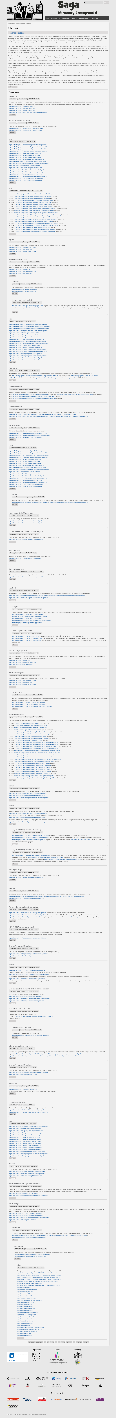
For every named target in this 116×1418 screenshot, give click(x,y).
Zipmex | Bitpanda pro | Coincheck (22, 631)
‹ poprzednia (39, 1342)
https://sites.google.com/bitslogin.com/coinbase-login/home (25, 996)
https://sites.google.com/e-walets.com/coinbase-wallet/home (25, 1147)
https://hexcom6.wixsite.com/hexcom (27, 1331)
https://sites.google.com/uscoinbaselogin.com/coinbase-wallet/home (28, 112)
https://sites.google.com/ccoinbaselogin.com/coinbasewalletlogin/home (28, 598)
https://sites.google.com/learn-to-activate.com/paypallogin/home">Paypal (34, 231)
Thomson (12, 1164)
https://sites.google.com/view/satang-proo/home (22, 271)
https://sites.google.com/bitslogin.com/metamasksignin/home (28, 704)
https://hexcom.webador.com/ (25, 1310)
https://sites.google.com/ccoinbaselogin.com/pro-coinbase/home (67, 595)
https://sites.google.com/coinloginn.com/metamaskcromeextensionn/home (29, 998)
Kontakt (95, 18)
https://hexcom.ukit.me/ (23, 1325)
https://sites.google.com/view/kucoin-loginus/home (23, 1074)
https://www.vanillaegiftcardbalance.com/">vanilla (27, 730)
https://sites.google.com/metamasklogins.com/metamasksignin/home (28, 433)
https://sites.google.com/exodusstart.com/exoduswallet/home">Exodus (33, 200)
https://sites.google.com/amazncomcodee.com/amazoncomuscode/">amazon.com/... (37, 753)
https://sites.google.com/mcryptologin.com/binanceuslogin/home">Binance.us (35, 219)
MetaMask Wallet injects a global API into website (24, 1184)
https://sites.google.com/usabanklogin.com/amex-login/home (28, 839)
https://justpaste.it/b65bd (23, 1287)
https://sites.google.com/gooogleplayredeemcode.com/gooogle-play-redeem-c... (36, 746)
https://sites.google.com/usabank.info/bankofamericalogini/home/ (27, 1171)
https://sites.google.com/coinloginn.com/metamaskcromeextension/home (29, 974)
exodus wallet (13, 1084)
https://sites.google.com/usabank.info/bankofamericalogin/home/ (27, 1173)
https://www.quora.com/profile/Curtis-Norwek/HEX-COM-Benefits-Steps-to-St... (39, 1285)
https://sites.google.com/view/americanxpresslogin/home (30, 1256)
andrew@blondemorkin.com (18, 259)
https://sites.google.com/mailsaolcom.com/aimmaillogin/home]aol (75, 394)
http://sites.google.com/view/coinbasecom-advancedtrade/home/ (29, 616)
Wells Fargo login (14, 550)
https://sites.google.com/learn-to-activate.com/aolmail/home (25, 180)
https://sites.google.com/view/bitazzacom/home (22, 110)
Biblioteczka (84, 18)
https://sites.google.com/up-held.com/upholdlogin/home (24, 165)
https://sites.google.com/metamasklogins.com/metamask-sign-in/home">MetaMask (35, 376)
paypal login (15, 281)
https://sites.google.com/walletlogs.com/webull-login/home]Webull (30, 394)
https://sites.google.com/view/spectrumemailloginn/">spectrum (31, 738)
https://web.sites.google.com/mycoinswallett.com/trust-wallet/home (27, 161)
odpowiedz (12, 114)
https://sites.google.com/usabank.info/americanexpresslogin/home (27, 577)
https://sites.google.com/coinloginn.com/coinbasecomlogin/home (27, 970)
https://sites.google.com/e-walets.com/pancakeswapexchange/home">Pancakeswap (37, 215)
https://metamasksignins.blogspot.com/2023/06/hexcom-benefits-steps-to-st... (38, 1273)
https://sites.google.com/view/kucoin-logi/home (22, 956)
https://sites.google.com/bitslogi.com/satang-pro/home (27, 622)
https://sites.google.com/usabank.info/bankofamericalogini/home (27, 521)
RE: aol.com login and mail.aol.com (19, 120)
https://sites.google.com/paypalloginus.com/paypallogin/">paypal (32, 763)
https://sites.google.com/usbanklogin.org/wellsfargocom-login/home (30, 835)
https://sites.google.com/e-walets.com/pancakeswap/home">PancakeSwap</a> (36, 213)
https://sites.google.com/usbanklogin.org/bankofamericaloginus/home (65, 896)
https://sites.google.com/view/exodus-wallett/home (23, 1089)
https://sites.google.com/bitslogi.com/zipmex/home (26, 636)
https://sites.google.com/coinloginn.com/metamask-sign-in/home (27, 979)
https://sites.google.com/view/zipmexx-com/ (21, 273)
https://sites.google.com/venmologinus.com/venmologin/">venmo (32, 767)
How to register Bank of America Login (21, 513)
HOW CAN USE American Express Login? (21, 927)
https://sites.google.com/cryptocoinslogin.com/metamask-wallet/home (28, 1195)
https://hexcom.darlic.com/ (24, 1319)
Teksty (74, 18)
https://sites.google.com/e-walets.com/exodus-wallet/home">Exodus (33, 202)
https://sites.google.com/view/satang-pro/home (22, 106)
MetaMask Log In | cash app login (22, 300)
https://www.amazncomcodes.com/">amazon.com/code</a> (30, 725)
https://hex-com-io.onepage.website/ (27, 1289)
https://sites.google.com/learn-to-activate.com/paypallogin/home (26, 178)
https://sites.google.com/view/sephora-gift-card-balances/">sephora (33, 734)
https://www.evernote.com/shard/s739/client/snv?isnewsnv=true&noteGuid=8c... (39, 1277)
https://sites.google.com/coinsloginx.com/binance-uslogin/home (66, 1054)
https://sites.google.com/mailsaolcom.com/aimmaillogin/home (59, 414)
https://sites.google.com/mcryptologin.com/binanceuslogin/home (27, 1151)
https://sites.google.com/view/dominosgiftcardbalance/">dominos (32, 732)
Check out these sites (15, 387)
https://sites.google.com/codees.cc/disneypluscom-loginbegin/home (27, 1110)
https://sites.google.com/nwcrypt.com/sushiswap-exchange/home (27, 1133)
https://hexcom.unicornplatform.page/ (27, 1312)
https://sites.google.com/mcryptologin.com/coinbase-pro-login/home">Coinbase (36, 225)
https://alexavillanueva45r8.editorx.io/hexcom (29, 1329)
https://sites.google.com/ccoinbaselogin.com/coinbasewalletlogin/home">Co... (56, 378)
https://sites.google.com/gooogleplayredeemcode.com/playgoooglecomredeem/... (36, 748)
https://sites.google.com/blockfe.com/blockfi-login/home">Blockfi (32, 194)
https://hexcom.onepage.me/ (25, 1292)
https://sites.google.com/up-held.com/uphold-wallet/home (25, 1141)
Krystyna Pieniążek (16, 33)
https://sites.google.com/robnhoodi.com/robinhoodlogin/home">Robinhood (34, 217)
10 (67, 1342)
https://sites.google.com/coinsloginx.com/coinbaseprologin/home (27, 1056)
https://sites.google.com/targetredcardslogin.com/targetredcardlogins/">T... (34, 776)
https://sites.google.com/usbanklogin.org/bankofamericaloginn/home (28, 793)
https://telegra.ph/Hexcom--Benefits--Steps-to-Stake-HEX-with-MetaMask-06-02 (39, 1279)
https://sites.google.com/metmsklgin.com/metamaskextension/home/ (69, 502)
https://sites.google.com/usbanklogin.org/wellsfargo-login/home (45, 857)
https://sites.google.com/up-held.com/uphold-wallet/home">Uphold (32, 196)
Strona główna (11, 23)
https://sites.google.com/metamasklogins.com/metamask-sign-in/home (28, 595)
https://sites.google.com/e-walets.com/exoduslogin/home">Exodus (32, 204)
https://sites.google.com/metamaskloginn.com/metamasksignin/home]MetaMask (34, 398)
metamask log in (17, 692)
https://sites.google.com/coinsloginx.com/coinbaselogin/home (63, 1056)
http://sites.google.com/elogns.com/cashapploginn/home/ (27, 306)
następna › (79, 1342)
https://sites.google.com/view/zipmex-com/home (22, 247)
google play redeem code (16, 714)
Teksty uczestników (20, 23)
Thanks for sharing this (16, 673)
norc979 (14, 494)
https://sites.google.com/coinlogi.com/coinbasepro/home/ (27, 618)
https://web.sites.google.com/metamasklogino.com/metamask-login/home (29, 147)
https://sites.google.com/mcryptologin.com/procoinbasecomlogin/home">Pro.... (36, 223)
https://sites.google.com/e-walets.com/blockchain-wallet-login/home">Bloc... (35, 208)
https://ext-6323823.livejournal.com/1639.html (29, 1283)
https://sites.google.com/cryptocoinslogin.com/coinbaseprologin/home (28, 954)
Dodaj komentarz (13, 87)
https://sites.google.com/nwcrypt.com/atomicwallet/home (24, 155)
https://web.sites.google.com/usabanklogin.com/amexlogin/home (27, 896)
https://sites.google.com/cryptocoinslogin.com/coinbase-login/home (30, 1035)
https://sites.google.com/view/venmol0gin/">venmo (28, 740)
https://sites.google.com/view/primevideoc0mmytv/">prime (30, 736)
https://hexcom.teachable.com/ (25, 1302)
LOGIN (11, 445)
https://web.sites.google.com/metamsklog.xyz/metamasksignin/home (28, 145)
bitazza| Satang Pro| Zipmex (18, 650)
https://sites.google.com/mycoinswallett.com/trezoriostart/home (26, 159)
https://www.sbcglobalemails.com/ (80, 839)
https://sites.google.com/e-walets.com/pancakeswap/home (25, 1149)
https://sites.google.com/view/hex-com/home (29, 1300)
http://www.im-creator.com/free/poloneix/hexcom (30, 1327)
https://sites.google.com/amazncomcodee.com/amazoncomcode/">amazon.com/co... (37, 750)
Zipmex (11, 239)
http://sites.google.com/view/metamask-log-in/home (40, 308)
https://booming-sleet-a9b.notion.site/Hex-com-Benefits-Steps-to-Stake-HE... (38, 1281)
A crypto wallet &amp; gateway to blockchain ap (26, 830)
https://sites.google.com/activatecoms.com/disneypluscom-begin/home (28, 1112)
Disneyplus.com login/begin (17, 1102)
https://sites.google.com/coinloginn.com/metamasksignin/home (26, 1001)
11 (70, 1342)
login (10, 139)
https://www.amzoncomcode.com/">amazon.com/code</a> (30, 727)
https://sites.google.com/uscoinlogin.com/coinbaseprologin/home (32, 1254)
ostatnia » (86, 1342)
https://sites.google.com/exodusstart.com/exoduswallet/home (26, 1143)
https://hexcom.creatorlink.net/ (25, 1317)
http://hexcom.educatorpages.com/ (26, 1315)
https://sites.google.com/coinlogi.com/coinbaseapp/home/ (27, 614)
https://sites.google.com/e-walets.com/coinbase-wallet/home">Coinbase (34, 210)
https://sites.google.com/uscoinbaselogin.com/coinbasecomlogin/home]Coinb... (33, 396)
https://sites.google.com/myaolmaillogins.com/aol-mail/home (25, 437)
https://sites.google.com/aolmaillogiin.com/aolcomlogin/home (26, 128)
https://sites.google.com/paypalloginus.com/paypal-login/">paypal (32, 773)
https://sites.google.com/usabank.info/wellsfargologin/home (25, 558)
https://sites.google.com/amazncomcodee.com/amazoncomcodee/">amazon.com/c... (37, 759)
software (11, 786)
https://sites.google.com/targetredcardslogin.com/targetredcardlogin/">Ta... (34, 778)
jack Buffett (12, 588)
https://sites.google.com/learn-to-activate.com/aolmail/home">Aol (32, 227)
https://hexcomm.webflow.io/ (25, 1306)
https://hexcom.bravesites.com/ (25, 1321)
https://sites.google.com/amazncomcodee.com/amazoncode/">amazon (33, 761)
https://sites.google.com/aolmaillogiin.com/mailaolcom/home (25, 130)
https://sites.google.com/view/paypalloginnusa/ (24, 289)
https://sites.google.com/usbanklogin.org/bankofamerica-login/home (30, 837)
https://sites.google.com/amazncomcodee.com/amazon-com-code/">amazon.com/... (37, 757)
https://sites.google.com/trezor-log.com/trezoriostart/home (25, 1128)
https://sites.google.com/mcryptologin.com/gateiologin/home (25, 174)
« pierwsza (31, 1342)
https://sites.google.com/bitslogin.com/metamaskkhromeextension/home (32, 706)
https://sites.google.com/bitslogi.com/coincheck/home (26, 640)
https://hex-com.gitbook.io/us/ (25, 1296)
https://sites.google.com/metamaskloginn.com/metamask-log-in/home (31, 855)
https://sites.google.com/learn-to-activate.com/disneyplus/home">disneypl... (35, 229)
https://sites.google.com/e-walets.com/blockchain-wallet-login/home (27, 170)
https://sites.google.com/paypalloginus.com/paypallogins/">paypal (32, 765)
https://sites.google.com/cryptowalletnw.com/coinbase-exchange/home (28, 151)
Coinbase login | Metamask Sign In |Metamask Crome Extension (29, 989)
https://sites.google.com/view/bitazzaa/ (19, 269)
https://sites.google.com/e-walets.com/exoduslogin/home (25, 1145)
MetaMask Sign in (14, 425)
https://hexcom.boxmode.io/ (24, 1335)
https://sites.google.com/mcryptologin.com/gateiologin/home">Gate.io (33, 221)
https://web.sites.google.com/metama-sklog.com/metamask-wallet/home (29, 149)
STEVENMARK (18, 1246)
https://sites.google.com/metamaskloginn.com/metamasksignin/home (68, 416)
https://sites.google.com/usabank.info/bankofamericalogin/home (26, 523)
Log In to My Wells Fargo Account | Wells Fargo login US (26, 532)
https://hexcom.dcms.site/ (24, 1333)
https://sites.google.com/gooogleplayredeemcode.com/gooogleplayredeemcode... (36, 742)
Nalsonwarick (13, 368)
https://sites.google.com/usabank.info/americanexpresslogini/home (27, 938)
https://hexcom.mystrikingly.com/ (26, 1308)
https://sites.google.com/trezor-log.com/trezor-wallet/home (25, 153)
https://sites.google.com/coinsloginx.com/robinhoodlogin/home (30, 1054)
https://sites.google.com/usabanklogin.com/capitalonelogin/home (27, 795)
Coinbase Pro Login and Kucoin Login (20, 946)
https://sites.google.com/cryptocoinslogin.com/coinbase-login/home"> (33, 1016)
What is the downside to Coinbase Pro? (21, 1046)
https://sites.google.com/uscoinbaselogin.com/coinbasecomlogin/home (28, 416)
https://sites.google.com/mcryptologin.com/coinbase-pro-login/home (28, 176)
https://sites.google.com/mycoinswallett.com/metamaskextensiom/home (29, 163)
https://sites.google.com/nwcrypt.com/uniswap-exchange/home (26, 1135)
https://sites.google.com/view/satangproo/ (20, 249)
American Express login (16, 569)
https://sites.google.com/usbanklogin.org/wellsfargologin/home (26, 898)
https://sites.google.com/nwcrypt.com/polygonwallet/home (25, 157)
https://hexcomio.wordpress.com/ (26, 1304)
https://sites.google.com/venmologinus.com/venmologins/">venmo (32, 769)
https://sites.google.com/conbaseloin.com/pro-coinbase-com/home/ (30, 502)
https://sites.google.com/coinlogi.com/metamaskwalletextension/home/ (31, 620)
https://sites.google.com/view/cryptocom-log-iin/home (23, 1193)
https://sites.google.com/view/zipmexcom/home (22, 108)
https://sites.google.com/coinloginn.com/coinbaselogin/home (28, 702)
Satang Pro (15, 607)
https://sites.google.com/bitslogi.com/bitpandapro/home (27, 638)
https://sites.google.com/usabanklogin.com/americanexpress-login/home (29, 797)
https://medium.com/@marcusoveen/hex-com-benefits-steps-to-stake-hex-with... (39, 1275)
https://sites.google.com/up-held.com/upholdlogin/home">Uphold (32, 198)
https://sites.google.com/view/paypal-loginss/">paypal (29, 723)
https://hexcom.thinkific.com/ (25, 1323)
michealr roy (13, 96)
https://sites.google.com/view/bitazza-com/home (22, 251)
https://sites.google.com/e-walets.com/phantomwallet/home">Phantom (33, 206)
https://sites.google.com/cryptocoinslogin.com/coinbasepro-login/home (28, 1072)
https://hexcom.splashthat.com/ (25, 1294)
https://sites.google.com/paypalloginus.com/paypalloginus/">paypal (32, 771)
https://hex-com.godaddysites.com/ (26, 1298)
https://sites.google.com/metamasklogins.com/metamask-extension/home (29, 435)
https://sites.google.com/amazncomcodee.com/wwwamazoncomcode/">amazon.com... (38, 755)
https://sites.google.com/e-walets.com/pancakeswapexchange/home (28, 172)
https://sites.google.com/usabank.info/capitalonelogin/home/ (25, 1176)
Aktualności (51, 18)
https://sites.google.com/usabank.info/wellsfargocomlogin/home (26, 539)
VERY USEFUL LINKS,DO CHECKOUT (20, 1009)
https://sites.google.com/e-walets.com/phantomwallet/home (25, 168)
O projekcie (64, 18)
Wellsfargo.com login (15, 870)
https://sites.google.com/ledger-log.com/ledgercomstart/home (26, 1131)
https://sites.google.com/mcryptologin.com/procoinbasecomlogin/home (28, 1154)
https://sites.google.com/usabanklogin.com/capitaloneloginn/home (62, 859)
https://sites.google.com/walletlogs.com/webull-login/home (25, 414)
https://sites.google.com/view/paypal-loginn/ (24, 291)
